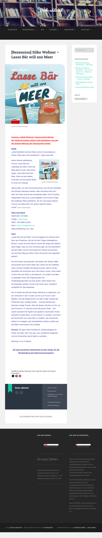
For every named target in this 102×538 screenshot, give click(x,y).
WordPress (48, 533)
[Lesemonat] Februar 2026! (85, 88)
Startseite (12, 30)
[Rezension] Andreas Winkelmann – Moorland (84, 65)
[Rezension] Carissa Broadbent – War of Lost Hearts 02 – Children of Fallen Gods (84, 72)
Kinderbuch (51, 400)
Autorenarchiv (17, 398)
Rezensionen (28, 30)
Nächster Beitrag (53, 411)
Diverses (53, 30)
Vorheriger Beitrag (54, 408)
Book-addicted (51, 10)
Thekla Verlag (22, 225)
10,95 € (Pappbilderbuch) (26, 231)
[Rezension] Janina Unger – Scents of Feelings (84, 79)
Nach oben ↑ (92, 533)
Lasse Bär (59, 400)
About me (85, 30)
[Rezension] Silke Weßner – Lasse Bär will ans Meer (36, 57)
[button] (13, 382)
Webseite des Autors (21, 398)
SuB (42, 30)
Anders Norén (80, 533)
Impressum (69, 30)
